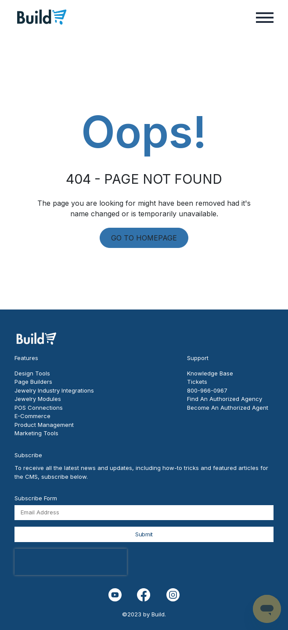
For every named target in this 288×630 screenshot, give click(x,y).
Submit (144, 534)
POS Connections (38, 407)
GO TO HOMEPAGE (144, 237)
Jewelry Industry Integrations (54, 390)
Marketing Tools (36, 433)
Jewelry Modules (37, 398)
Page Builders (33, 381)
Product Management (44, 424)
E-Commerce (32, 415)
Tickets (197, 381)
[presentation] (70, 562)
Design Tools (32, 373)
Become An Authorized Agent (227, 407)
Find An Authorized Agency (224, 398)
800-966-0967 (207, 390)
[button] (265, 16)
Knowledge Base (210, 373)
